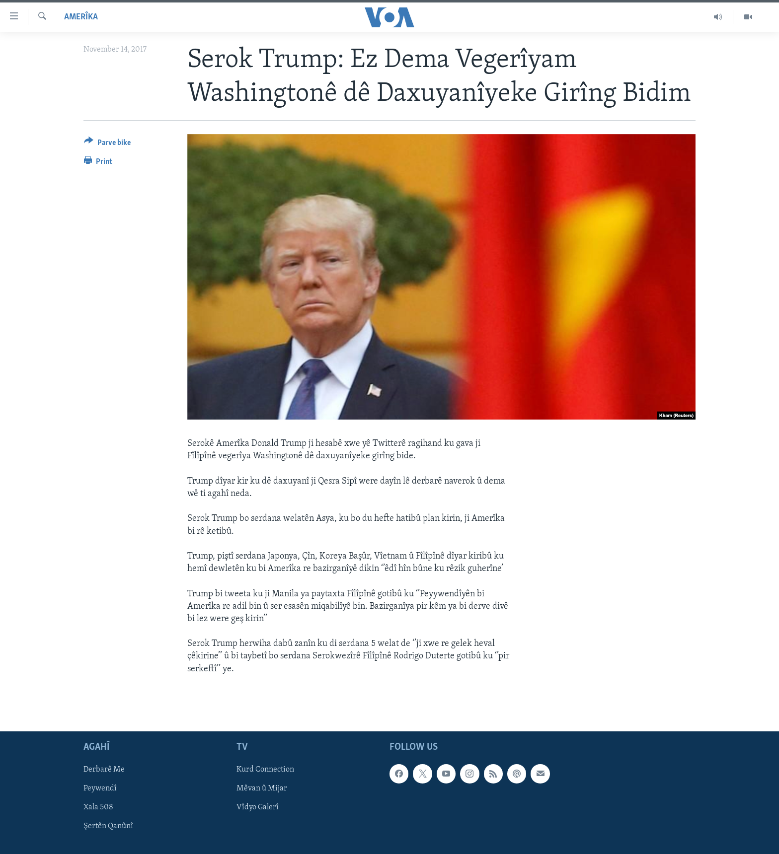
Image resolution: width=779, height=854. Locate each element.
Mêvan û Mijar (261, 788)
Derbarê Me (104, 770)
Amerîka (81, 17)
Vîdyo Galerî (257, 807)
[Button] (107, 144)
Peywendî (100, 788)
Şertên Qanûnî (108, 827)
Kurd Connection (265, 770)
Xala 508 (98, 807)
